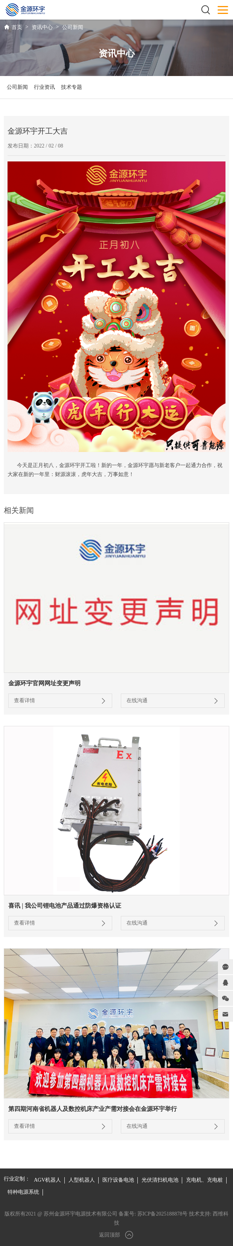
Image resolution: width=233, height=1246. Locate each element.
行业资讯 (44, 87)
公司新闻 (72, 27)
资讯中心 (42, 27)
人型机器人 (82, 1180)
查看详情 (60, 701)
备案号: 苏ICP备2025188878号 (153, 1214)
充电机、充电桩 (204, 1180)
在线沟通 (172, 701)
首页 (17, 27)
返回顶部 (116, 1234)
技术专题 (71, 87)
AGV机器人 (47, 1180)
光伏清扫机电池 (160, 1180)
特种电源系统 (23, 1192)
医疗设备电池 (118, 1180)
